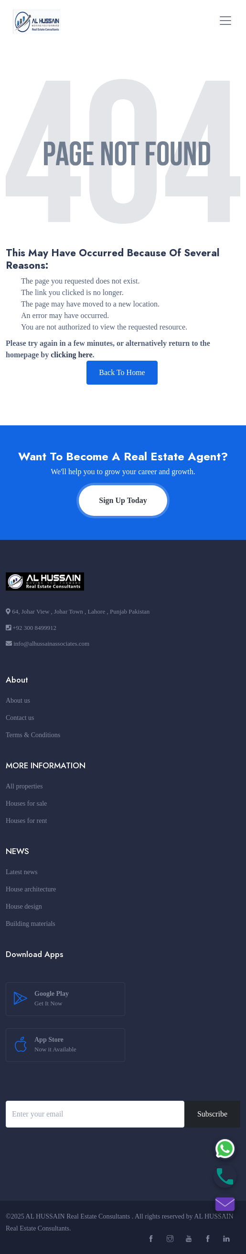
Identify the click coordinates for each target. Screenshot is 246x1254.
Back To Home (122, 372)
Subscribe (212, 1114)
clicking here (71, 355)
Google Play (51, 999)
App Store (55, 1045)
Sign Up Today (123, 500)
